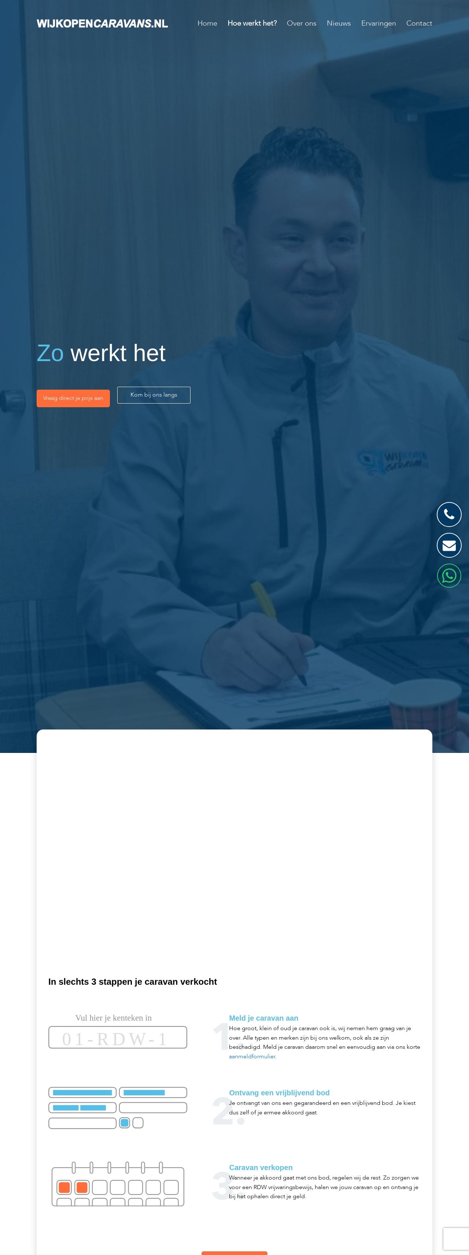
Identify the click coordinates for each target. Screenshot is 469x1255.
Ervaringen (378, 23)
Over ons (302, 23)
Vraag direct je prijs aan (73, 398)
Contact (419, 23)
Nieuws (339, 23)
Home (207, 23)
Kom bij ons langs (153, 395)
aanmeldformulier (252, 1056)
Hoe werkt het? (252, 23)
